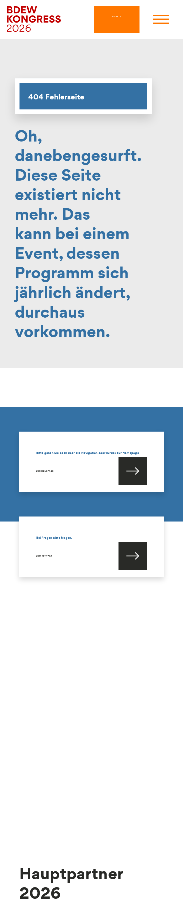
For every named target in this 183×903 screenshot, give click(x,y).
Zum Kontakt (44, 556)
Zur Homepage (45, 471)
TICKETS (116, 16)
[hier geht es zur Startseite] (34, 19)
